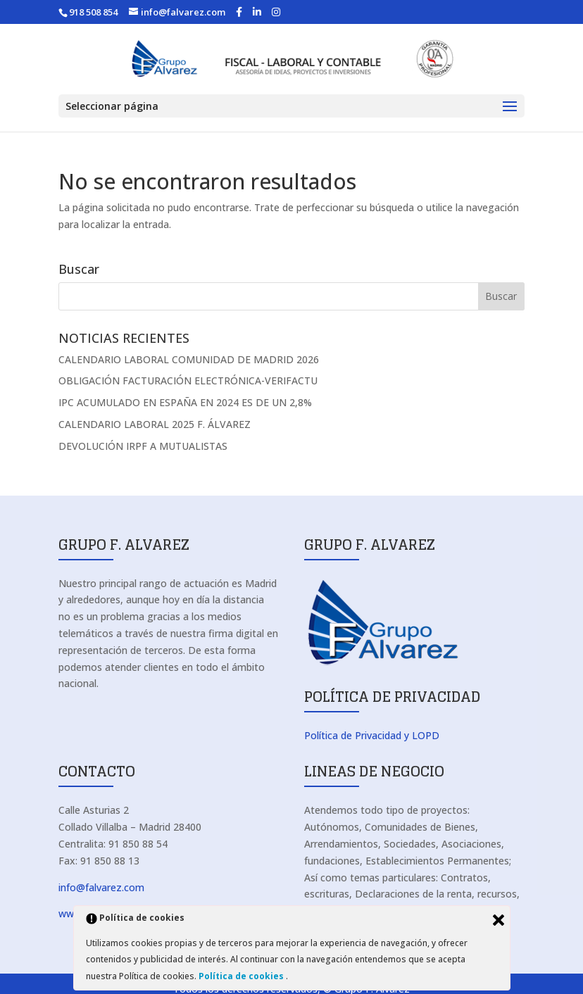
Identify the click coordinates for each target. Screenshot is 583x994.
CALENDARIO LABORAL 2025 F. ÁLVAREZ (154, 424)
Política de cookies (242, 976)
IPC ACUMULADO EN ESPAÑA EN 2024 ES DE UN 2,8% (185, 402)
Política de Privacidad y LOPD (371, 735)
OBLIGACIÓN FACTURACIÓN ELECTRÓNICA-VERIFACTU (188, 380)
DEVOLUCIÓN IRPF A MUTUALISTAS (142, 446)
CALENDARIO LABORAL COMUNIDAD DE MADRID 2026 (188, 359)
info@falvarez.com (101, 887)
